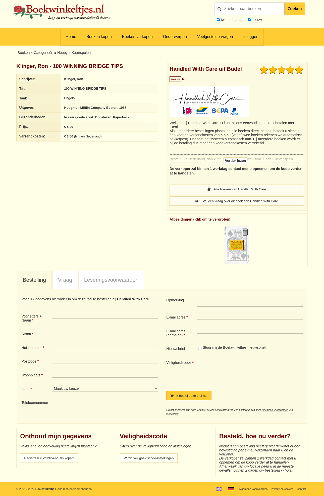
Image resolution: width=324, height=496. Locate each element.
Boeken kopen (99, 36)
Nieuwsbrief (175, 349)
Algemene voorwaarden (275, 410)
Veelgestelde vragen (215, 36)
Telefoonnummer (34, 403)
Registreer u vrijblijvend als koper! (51, 459)
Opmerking (175, 301)
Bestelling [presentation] (34, 280)
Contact (301, 488)
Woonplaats (30, 376)
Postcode (28, 362)
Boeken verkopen (137, 36)
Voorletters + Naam (31, 319)
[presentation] (239, 372)
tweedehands (231, 20)
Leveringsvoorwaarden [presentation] (111, 280)
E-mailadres (175, 318)
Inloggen (250, 36)
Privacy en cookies (281, 488)
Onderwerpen (175, 36)
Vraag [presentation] (65, 280)
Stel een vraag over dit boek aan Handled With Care (237, 201)
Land (25, 389)
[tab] (34, 280)
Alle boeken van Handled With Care (236, 189)
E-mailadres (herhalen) (175, 334)
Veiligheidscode (178, 363)
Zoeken (295, 9)
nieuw (256, 20)
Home (71, 36)
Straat (26, 334)
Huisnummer (31, 348)
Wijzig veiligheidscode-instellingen (151, 459)
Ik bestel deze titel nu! (190, 396)
